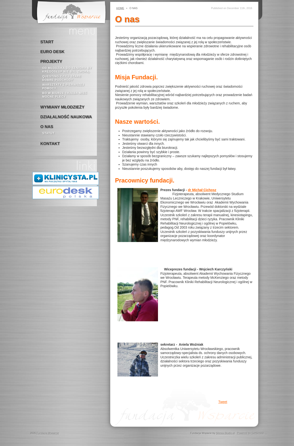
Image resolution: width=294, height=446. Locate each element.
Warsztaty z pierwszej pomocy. (63, 86)
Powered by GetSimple (250, 433)
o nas (46, 126)
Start (46, 42)
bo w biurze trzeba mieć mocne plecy (64, 94)
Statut (48, 133)
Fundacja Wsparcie (48, 433)
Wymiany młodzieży (62, 107)
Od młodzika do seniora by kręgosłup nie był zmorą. (67, 69)
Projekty (51, 61)
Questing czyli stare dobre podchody (61, 78)
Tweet (222, 402)
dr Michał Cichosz (202, 190)
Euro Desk (52, 51)
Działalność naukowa (66, 117)
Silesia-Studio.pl (225, 433)
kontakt (50, 143)
